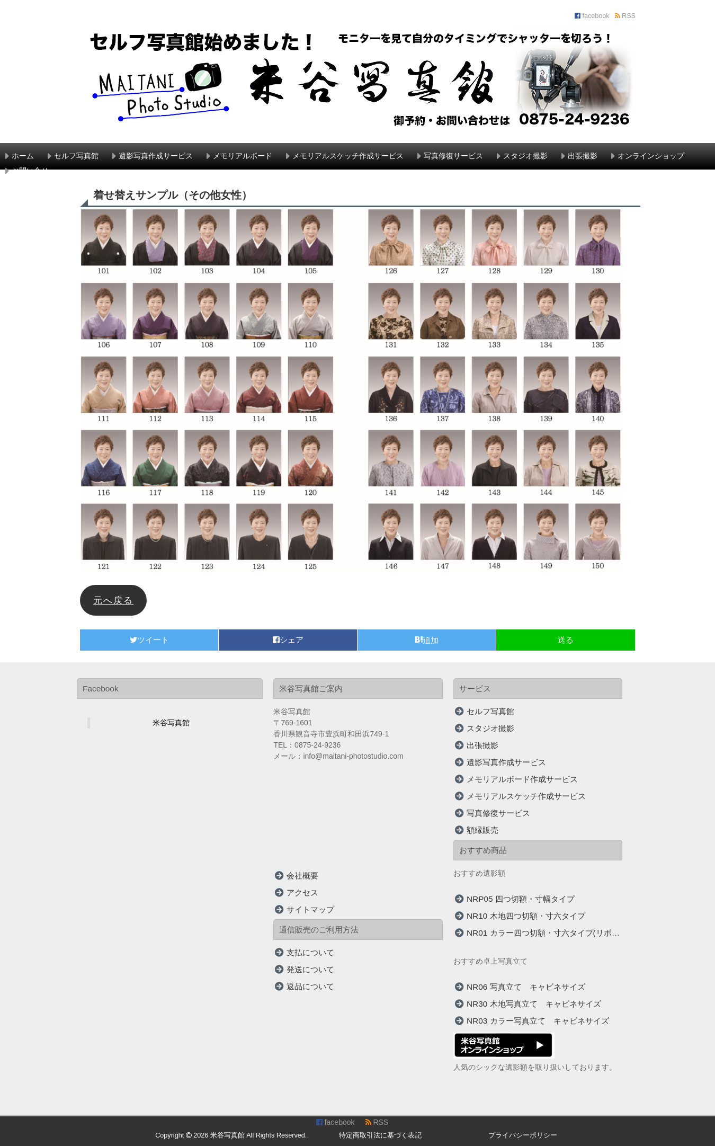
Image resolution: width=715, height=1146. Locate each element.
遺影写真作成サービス (156, 156)
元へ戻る (113, 600)
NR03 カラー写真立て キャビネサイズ (538, 1020)
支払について (310, 952)
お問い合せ (30, 170)
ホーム (23, 156)
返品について (310, 986)
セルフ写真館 (76, 156)
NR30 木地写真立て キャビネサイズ (534, 1003)
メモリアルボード (242, 156)
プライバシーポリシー (522, 1135)
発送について (310, 969)
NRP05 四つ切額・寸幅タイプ (521, 898)
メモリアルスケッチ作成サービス (348, 156)
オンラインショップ (651, 156)
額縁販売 (482, 829)
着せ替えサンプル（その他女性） (172, 195)
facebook (592, 16)
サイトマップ (310, 909)
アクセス (302, 892)
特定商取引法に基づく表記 (380, 1135)
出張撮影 (582, 156)
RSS (625, 16)
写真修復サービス (453, 156)
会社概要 (302, 875)
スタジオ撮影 (525, 156)
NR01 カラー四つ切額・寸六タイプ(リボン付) (545, 932)
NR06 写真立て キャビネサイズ (526, 986)
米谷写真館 (171, 722)
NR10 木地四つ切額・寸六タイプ (526, 915)
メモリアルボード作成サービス (522, 779)
